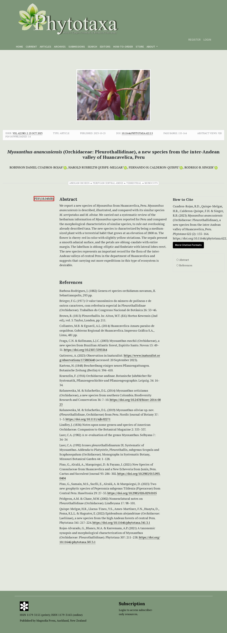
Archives (60, 46)
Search (92, 46)
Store (140, 46)
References (185, 265)
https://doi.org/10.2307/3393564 (85, 350)
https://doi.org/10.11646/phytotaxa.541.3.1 (121, 523)
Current (31, 46)
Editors (105, 46)
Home (19, 46)
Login (207, 39)
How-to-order (123, 46)
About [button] (151, 46)
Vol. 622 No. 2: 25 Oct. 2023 (27, 133)
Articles (45, 46)
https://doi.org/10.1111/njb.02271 (87, 419)
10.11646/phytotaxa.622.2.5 (137, 133)
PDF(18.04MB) (44, 199)
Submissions (76, 46)
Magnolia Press (45, 620)
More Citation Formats (188, 245)
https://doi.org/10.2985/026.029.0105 (132, 493)
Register (194, 39)
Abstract (184, 259)
